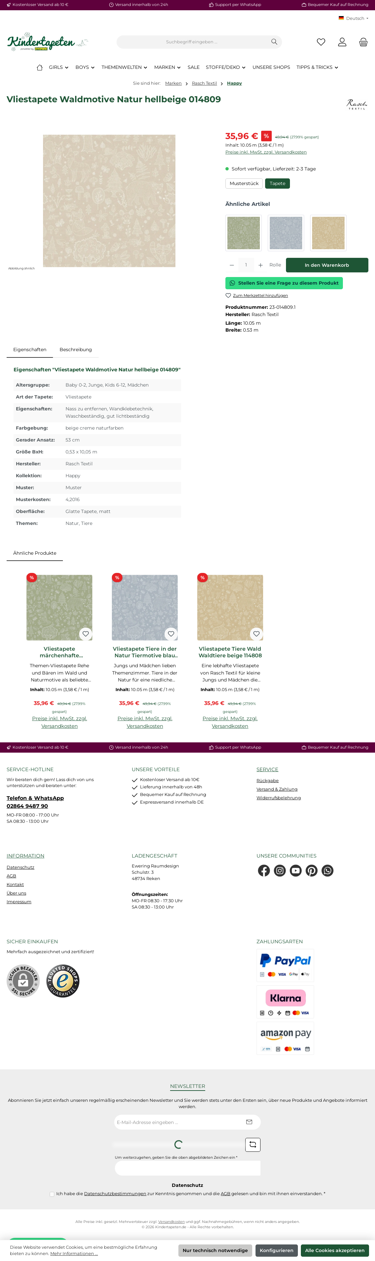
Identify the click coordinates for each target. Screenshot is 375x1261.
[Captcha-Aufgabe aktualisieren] (252, 1145)
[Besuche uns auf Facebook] (264, 870)
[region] (109, 201)
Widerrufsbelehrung (279, 797)
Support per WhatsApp (238, 4)
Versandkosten (171, 1222)
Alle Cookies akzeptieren (335, 1250)
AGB (11, 875)
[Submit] (249, 1122)
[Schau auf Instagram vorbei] (279, 870)
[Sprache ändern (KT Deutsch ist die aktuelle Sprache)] (353, 19)
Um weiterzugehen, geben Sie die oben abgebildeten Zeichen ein (176, 1157)
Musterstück (244, 183)
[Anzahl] (246, 265)
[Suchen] (274, 42)
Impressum (19, 901)
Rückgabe (268, 780)
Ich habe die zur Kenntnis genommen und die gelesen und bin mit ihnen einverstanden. (190, 1193)
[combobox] (192, 42)
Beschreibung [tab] (76, 349)
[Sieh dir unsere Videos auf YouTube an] (295, 870)
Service (267, 769)
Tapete (277, 183)
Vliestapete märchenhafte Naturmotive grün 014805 (59, 652)
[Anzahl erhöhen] (260, 265)
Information (25, 856)
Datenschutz (20, 867)
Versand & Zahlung (277, 789)
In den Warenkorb (327, 265)
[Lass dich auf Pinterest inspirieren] (311, 870)
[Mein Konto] (342, 42)
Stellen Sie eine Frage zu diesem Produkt (284, 283)
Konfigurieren (277, 1250)
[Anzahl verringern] (231, 265)
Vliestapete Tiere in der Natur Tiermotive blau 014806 (145, 652)
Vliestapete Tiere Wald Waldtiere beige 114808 (230, 652)
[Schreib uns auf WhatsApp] (327, 870)
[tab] (30, 350)
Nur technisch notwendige (215, 1250)
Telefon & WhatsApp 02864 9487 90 (35, 802)
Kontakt (15, 884)
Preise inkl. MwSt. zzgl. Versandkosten (266, 152)
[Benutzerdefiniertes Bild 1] (62, 981)
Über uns (16, 893)
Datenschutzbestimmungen (115, 1193)
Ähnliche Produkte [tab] (34, 553)
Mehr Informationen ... (74, 1253)
